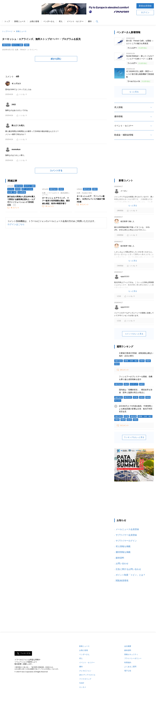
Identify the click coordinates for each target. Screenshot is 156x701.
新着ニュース (19, 21)
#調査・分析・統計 (131, 361)
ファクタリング (85, 679)
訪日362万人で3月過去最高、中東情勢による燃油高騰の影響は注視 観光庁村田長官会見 (136, 409)
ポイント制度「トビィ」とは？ (130, 575)
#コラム (11, 189)
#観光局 (133, 416)
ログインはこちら (16, 224)
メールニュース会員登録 (127, 529)
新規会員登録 (145, 6)
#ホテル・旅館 (17, 45)
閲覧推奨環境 (122, 580)
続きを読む (56, 59)
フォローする (25, 653)
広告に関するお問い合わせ (128, 569)
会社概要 (127, 646)
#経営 (142, 384)
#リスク (118, 400)
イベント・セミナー (75, 21)
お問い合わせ (122, 563)
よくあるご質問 (130, 667)
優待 (90, 21)
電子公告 (127, 671)
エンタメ (82, 687)
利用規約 (127, 662)
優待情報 (118, 116)
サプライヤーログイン (126, 541)
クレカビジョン (85, 671)
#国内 (148, 361)
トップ (7, 21)
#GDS (18, 189)
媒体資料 (120, 558)
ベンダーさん (48, 21)
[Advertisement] (134, 161)
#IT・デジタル (27, 189)
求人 (61, 21)
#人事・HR (12, 192)
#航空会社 (6, 45)
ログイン (145, 12)
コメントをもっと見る (134, 334)
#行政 (136, 397)
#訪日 (117, 364)
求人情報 (118, 107)
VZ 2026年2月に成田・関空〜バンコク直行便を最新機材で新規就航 (140, 74)
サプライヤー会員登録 (126, 535)
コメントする (56, 170)
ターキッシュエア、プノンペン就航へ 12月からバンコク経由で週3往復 (91, 199)
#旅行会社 (18, 186)
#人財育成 (21, 192)
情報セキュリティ (131, 654)
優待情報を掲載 (123, 552)
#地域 (148, 397)
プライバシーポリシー (132, 658)
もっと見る (134, 92)
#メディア (134, 384)
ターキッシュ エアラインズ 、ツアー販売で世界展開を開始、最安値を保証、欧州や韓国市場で (56, 201)
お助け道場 (34, 21)
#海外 (27, 45)
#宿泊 (135, 420)
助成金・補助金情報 (123, 135)
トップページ (7, 31)
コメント (14, 208)
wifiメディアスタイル (87, 675)
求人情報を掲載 (123, 546)
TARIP (81, 683)
